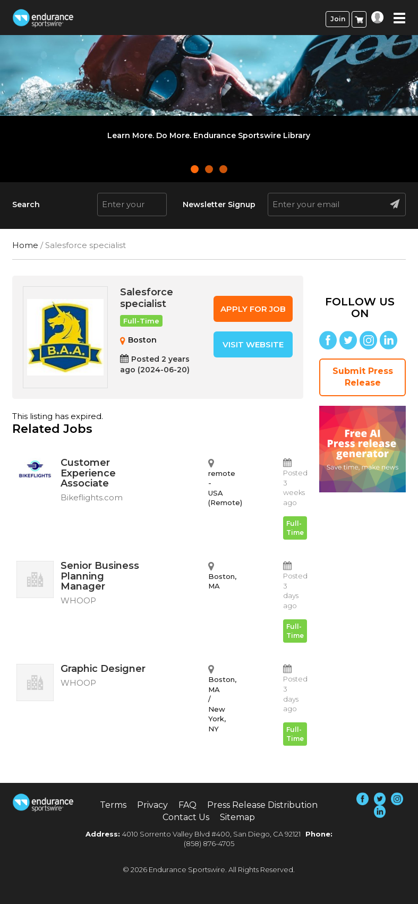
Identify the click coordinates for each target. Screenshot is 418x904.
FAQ (187, 805)
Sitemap (237, 817)
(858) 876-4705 (209, 843)
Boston (142, 340)
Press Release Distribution (262, 805)
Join (337, 19)
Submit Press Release (362, 377)
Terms (113, 805)
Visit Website (253, 344)
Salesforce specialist (146, 298)
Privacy (152, 805)
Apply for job (253, 309)
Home (25, 245)
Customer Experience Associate (105, 481)
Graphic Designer (105, 677)
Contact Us (186, 817)
